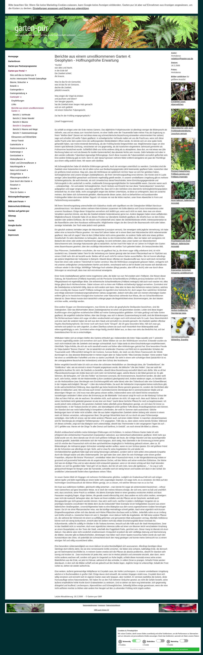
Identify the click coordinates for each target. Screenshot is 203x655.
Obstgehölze (16, 174)
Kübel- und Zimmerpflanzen (23, 163)
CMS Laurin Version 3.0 (101, 610)
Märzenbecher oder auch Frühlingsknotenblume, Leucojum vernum (182, 131)
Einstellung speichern (137, 651)
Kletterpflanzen (17, 159)
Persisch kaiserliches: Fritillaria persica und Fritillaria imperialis (180, 174)
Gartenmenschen (18, 148)
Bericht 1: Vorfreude (21, 115)
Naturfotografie (17, 166)
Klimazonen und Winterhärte (23, 137)
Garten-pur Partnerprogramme (22, 66)
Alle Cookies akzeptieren (179, 651)
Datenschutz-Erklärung (19, 206)
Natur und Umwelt (19, 170)
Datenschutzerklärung (113, 605)
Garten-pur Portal (17, 71)
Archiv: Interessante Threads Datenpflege (28, 78)
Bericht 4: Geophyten (22, 126)
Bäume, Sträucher (19, 82)
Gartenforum (14, 61)
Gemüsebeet (16, 155)
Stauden (14, 188)
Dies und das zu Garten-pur (23, 75)
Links (13, 104)
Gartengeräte (17, 89)
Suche (11, 220)
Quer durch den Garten (21, 181)
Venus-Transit (17, 140)
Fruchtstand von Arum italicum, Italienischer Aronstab (180, 243)
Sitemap (12, 216)
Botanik (14, 86)
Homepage (13, 56)
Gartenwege (16, 152)
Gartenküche (16, 144)
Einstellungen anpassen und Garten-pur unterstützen (61, 8)
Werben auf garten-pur (18, 211)
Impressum (13, 235)
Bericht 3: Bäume (20, 122)
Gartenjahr (16, 97)
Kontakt (12, 230)
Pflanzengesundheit (19, 177)
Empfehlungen (17, 101)
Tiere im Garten (18, 192)
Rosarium (15, 185)
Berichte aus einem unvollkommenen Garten (27, 109)
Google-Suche (15, 225)
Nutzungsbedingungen (19, 197)
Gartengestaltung (18, 93)
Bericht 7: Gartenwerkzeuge (25, 133)
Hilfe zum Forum (17, 201)
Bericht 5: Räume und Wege (25, 129)
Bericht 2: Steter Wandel (23, 118)
